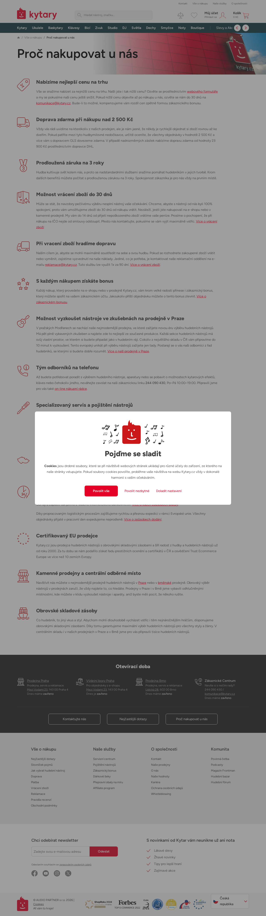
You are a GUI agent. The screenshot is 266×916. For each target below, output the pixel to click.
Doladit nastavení (169, 491)
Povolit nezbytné (136, 491)
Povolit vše (101, 491)
